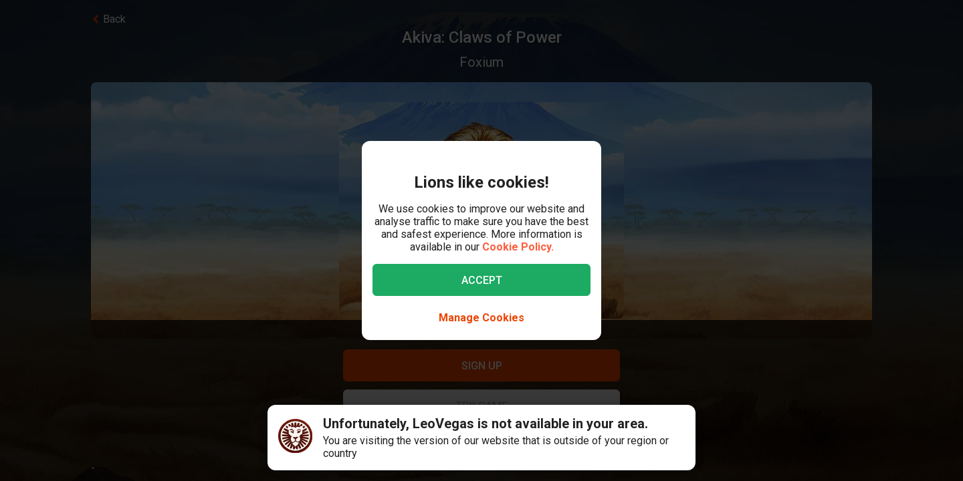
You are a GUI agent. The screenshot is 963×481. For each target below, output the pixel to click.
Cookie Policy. (518, 246)
